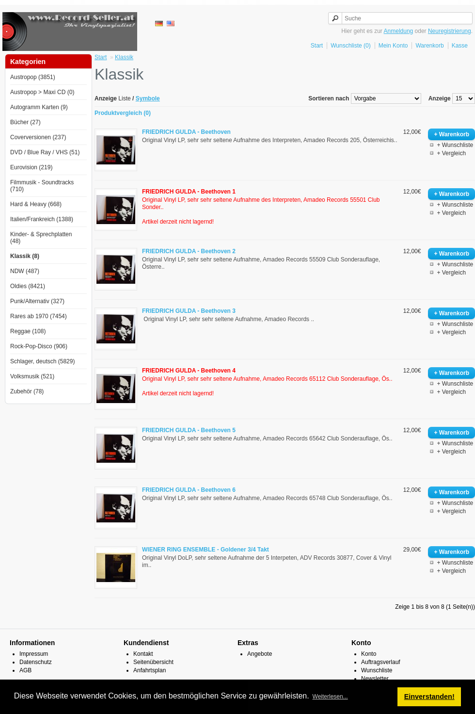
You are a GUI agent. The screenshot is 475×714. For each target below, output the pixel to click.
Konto (368, 653)
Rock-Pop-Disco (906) (38, 346)
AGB (25, 670)
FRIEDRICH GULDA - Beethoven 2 (189, 251)
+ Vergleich (451, 153)
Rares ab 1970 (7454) (38, 316)
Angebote (259, 653)
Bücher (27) (25, 122)
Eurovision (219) (31, 167)
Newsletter (375, 678)
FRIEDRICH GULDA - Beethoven (186, 132)
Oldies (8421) (27, 286)
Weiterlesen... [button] (330, 696)
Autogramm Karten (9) (39, 107)
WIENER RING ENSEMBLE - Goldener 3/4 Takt (205, 549)
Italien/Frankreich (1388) (41, 219)
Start (317, 45)
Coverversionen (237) (38, 137)
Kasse (460, 45)
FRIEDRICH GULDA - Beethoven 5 (189, 430)
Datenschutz (35, 662)
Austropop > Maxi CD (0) (42, 92)
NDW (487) (24, 271)
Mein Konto (393, 45)
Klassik (124, 57)
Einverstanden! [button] (429, 696)
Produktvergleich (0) (123, 113)
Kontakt (143, 653)
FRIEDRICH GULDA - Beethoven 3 (189, 311)
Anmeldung (398, 31)
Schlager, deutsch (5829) (42, 361)
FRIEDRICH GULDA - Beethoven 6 (189, 490)
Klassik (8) (24, 256)
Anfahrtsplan (149, 670)
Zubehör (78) (27, 391)
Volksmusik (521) (32, 376)
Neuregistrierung (449, 31)
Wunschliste (376, 670)
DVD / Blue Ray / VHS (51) (44, 152)
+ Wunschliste (455, 145)
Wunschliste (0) (350, 45)
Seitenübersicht (153, 662)
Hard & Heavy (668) (36, 204)
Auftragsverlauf (380, 662)
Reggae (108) (28, 331)
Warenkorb (429, 45)
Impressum (33, 653)
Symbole (148, 98)
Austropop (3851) (32, 77)
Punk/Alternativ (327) (37, 301)
